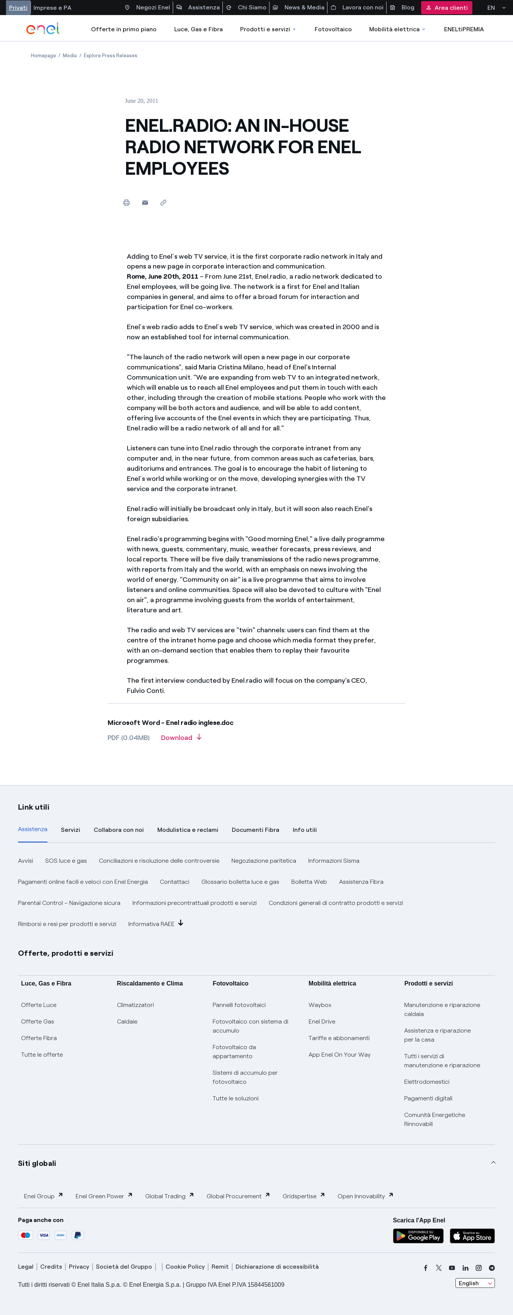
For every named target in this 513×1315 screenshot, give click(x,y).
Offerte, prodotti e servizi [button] (66, 953)
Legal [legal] (25, 1266)
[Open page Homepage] (43, 55)
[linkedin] (466, 1268)
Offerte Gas (37, 1021)
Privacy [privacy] (79, 1266)
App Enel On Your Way (340, 1054)
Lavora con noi (357, 8)
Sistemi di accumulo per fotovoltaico (245, 1077)
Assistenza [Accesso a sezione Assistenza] (198, 8)
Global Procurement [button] (239, 1196)
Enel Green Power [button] (104, 1196)
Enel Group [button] (44, 1196)
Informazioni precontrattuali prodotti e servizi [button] (194, 902)
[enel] (43, 28)
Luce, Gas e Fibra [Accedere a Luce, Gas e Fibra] (198, 29)
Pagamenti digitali (428, 1098)
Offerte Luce (38, 1004)
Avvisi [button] (25, 860)
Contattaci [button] (174, 881)
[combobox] (475, 1283)
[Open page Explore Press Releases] (110, 55)
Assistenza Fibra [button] (361, 881)
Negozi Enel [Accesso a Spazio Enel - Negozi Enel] (147, 8)
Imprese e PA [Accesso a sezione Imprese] (52, 8)
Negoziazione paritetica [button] (263, 860)
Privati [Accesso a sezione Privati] (18, 7)
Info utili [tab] (305, 829)
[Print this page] (126, 202)
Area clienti (447, 7)
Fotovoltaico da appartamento (234, 1051)
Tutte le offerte (42, 1054)
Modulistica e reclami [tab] (187, 829)
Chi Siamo (246, 8)
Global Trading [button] (170, 1196)
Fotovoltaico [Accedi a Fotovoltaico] (333, 29)
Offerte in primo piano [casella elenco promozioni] (124, 29)
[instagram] (479, 1268)
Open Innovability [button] (366, 1196)
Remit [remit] (220, 1266)
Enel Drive (322, 1021)
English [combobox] (469, 1283)
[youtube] (452, 1268)
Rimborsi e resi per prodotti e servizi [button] (67, 924)
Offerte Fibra (39, 1038)
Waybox (320, 1004)
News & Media (298, 8)
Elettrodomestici (426, 1081)
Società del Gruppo (124, 1266)
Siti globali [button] (37, 1163)
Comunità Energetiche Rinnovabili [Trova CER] (434, 1119)
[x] (439, 1268)
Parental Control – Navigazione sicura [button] (69, 902)
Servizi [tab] (70, 829)
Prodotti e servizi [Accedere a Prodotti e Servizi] (268, 29)
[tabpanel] (256, 892)
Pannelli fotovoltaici (239, 1004)
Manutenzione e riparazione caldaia (442, 1009)
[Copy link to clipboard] (163, 202)
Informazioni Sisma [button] (333, 860)
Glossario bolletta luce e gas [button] (240, 881)
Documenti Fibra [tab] (255, 829)
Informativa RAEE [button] (156, 924)
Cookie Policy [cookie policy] (185, 1266)
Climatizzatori (135, 1004)
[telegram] (492, 1268)
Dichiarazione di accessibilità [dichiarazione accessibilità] (277, 1266)
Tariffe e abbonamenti (339, 1038)
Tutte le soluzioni (236, 1098)
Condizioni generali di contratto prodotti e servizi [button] (336, 902)
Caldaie (127, 1021)
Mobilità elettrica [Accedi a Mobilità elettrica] (397, 29)
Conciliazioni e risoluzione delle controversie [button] (159, 860)
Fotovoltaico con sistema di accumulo (250, 1026)
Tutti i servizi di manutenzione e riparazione (442, 1061)
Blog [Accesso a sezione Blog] (402, 8)
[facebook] (426, 1268)
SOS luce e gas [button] (66, 860)
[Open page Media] (70, 55)
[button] (145, 202)
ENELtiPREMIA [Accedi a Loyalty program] (464, 29)
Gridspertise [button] (304, 1196)
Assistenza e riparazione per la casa (437, 1035)
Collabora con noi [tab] (119, 829)
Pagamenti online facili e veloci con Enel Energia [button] (83, 881)
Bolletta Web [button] (309, 881)
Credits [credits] (51, 1266)
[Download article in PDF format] (181, 740)
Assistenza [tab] (32, 829)
